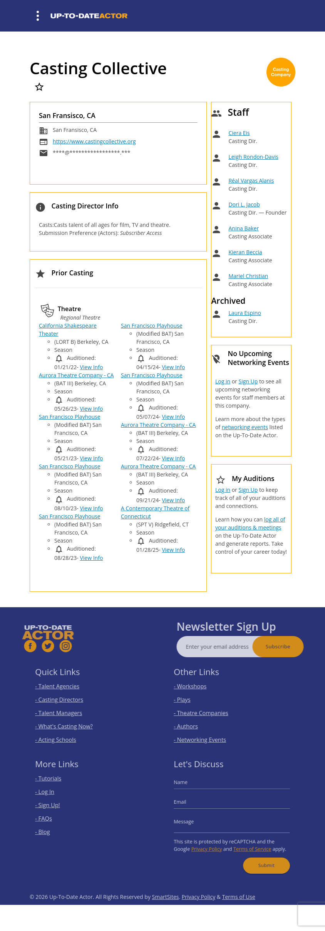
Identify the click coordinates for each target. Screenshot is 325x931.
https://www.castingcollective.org (94, 141)
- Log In (51, 795)
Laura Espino (244, 312)
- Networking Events (204, 735)
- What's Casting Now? (68, 723)
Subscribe (289, 646)
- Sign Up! (53, 806)
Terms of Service (249, 845)
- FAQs (50, 818)
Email (186, 804)
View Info (91, 367)
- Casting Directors (63, 700)
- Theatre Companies (205, 712)
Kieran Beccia (245, 252)
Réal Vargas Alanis (251, 180)
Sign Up (248, 381)
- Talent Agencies (62, 689)
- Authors (191, 723)
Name (187, 787)
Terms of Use (238, 908)
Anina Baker (243, 228)
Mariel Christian (248, 276)
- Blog (49, 829)
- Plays (188, 700)
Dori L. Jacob (244, 204)
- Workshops (195, 689)
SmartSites (165, 908)
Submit (262, 858)
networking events (245, 427)
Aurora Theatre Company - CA (76, 375)
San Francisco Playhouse (70, 416)
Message (190, 821)
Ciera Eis (239, 133)
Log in (222, 381)
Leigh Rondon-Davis (253, 156)
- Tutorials (54, 783)
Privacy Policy (210, 845)
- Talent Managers (63, 712)
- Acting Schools (60, 735)
